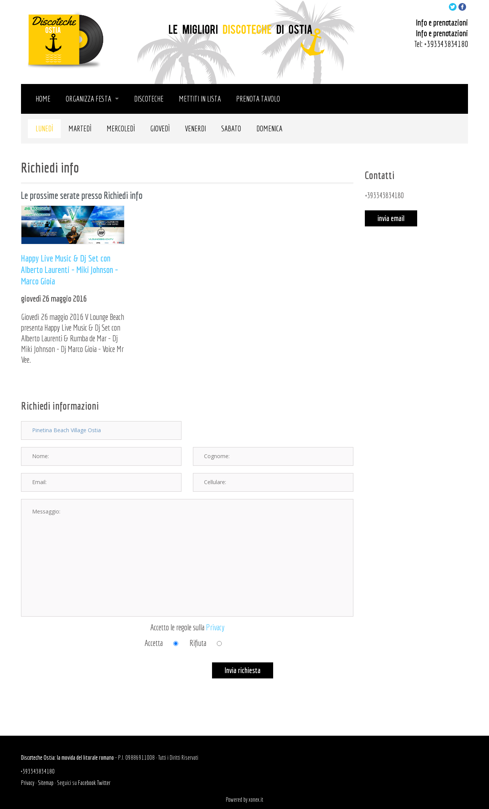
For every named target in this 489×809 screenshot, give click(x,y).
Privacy (215, 627)
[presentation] (79, 677)
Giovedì (160, 128)
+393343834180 (446, 43)
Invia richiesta (243, 670)
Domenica (269, 128)
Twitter (103, 782)
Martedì (79, 128)
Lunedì (44, 128)
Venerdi (195, 128)
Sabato (231, 128)
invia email (391, 218)
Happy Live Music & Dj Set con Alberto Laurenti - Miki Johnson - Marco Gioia (69, 269)
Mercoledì (121, 128)
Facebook (87, 782)
